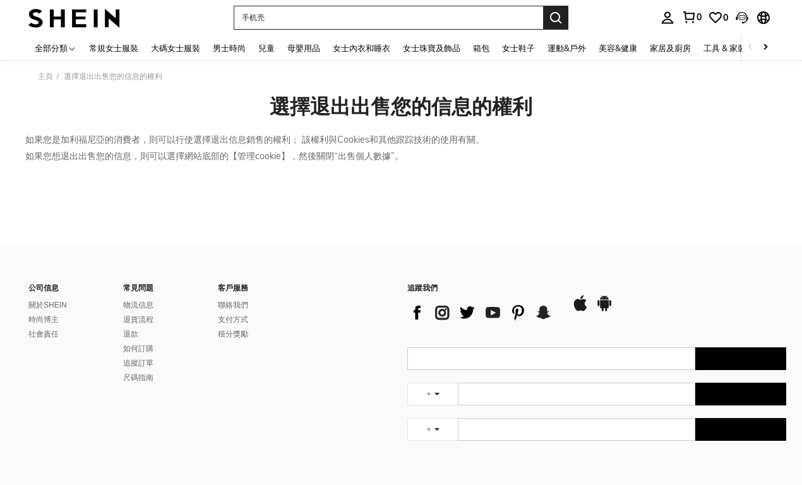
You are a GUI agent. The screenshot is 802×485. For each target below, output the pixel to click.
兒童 (266, 48)
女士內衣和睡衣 (361, 48)
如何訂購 (138, 348)
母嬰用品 (303, 48)
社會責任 (43, 334)
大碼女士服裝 (175, 48)
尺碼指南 (138, 377)
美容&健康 (618, 48)
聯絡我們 (233, 305)
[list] (483, 312)
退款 (130, 334)
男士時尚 (229, 48)
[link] (718, 17)
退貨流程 (138, 319)
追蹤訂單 (138, 363)
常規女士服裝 (113, 48)
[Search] (555, 18)
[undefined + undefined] (432, 394)
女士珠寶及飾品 (431, 48)
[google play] (604, 309)
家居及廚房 (670, 48)
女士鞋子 (518, 48)
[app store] (580, 309)
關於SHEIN (47, 305)
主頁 (45, 76)
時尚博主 (43, 319)
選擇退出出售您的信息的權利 (401, 106)
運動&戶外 (567, 48)
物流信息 (138, 305)
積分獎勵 (233, 334)
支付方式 (233, 319)
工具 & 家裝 (724, 48)
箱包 (481, 48)
